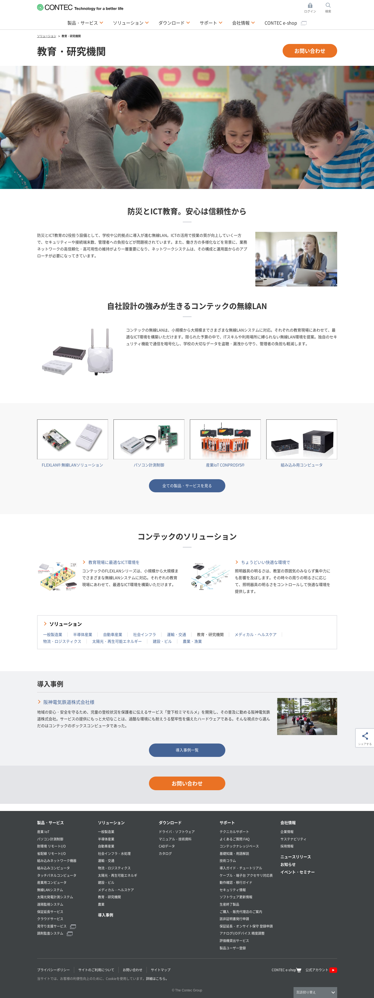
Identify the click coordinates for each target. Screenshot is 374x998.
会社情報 (288, 822)
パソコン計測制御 (50, 839)
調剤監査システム (55, 933)
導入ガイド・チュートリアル (241, 868)
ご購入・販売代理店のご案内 (241, 911)
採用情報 (287, 846)
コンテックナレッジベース (239, 846)
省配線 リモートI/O (51, 853)
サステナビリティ (293, 839)
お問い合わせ (309, 50)
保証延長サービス (50, 911)
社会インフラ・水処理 (114, 853)
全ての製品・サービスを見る (187, 485)
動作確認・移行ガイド (236, 882)
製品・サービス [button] (85, 22)
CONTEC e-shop (286, 22)
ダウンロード (170, 822)
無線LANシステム (50, 889)
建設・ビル (162, 641)
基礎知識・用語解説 (234, 853)
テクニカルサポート (234, 831)
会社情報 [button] (243, 22)
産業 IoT (43, 831)
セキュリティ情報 (233, 889)
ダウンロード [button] (174, 22)
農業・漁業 (192, 641)
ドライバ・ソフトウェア (177, 831)
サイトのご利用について (96, 969)
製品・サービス (50, 822)
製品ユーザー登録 (233, 948)
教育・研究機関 (109, 897)
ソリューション (65, 623)
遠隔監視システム (50, 904)
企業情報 (287, 831)
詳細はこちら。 (157, 978)
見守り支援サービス (56, 926)
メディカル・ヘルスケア (256, 634)
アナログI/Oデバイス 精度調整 (242, 933)
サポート (227, 822)
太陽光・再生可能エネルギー (117, 641)
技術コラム (228, 860)
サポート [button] (211, 22)
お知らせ (288, 864)
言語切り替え (306, 992)
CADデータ (167, 846)
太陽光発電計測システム (55, 897)
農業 (101, 904)
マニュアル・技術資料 (175, 839)
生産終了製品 (229, 904)
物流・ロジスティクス (62, 641)
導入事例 (105, 914)
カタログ (165, 853)
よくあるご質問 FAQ (235, 839)
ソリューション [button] (131, 22)
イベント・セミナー (297, 872)
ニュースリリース (295, 856)
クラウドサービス (50, 918)
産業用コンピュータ (52, 882)
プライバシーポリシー (53, 969)
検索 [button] (331, 8)
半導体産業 (82, 634)
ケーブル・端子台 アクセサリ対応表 (246, 875)
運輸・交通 (176, 634)
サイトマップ (160, 969)
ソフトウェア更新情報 (236, 897)
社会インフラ (144, 634)
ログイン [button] (311, 8)
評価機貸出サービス (234, 940)
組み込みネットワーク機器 (56, 860)
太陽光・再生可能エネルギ (117, 875)
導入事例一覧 (187, 750)
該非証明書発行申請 (234, 918)
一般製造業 (52, 634)
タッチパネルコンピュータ (56, 875)
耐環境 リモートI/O (51, 846)
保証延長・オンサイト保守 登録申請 (246, 926)
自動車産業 (112, 634)
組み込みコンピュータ (53, 868)
